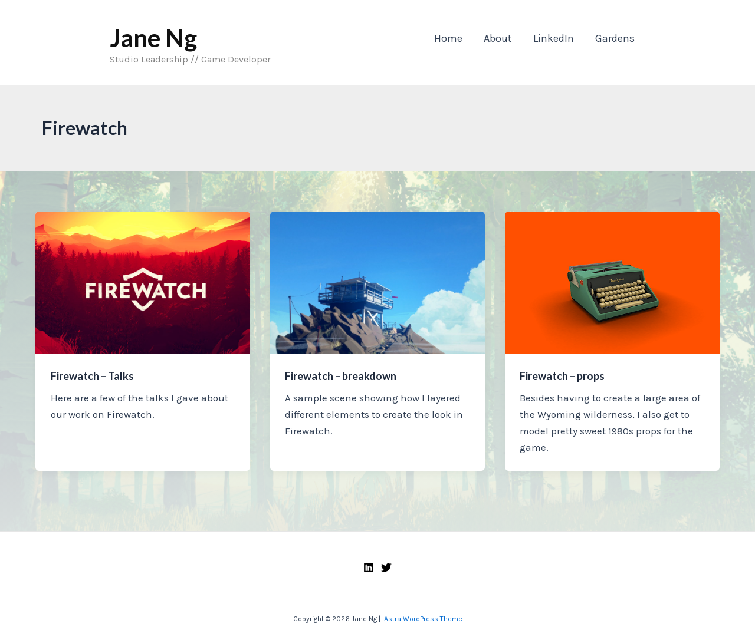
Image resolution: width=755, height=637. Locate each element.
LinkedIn (553, 38)
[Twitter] (386, 567)
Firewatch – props (562, 375)
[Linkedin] (368, 567)
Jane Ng (153, 37)
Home (448, 38)
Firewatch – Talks (92, 375)
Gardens (615, 38)
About (498, 38)
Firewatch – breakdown (340, 375)
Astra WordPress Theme (423, 619)
